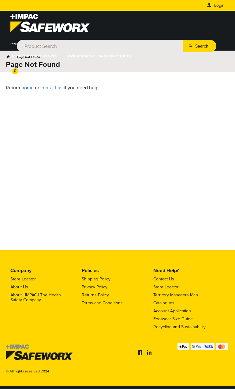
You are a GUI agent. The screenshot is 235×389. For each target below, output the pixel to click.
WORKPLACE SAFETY (184, 44)
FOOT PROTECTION (73, 44)
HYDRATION (109, 44)
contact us (51, 87)
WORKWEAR (36, 44)
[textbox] (116, 24)
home (27, 87)
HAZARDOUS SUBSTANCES (33, 56)
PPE (13, 44)
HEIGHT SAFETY (143, 44)
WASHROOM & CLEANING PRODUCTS (98, 56)
